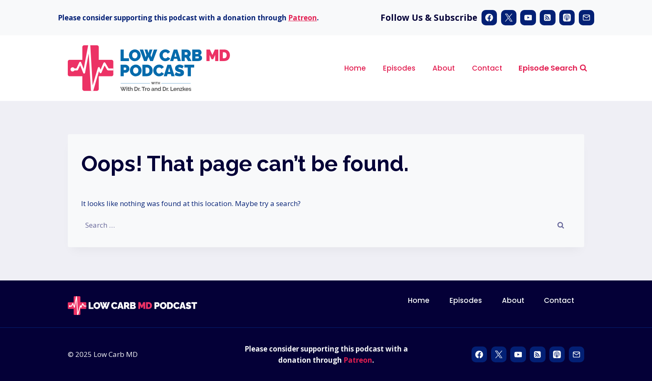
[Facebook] (489, 17)
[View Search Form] (553, 68)
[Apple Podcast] (567, 17)
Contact (487, 68)
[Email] (586, 17)
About (443, 68)
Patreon (302, 17)
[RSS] (547, 17)
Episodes (399, 68)
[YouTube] (528, 17)
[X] (508, 17)
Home (355, 68)
